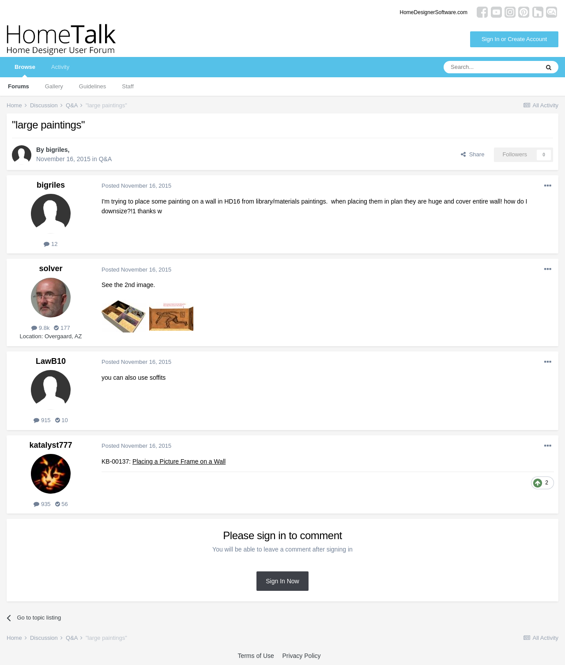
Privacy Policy (301, 655)
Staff (128, 86)
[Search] (491, 67)
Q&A (105, 158)
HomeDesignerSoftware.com (433, 12)
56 (61, 504)
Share (472, 154)
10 (61, 420)
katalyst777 (50, 445)
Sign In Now (282, 581)
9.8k (40, 328)
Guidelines (92, 86)
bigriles (57, 149)
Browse (25, 70)
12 (50, 244)
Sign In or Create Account (514, 39)
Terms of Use (255, 655)
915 (42, 420)
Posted (136, 185)
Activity (60, 67)
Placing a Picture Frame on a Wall (179, 461)
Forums (18, 86)
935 (42, 504)
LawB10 (51, 361)
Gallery (54, 86)
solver (50, 268)
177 (62, 328)
